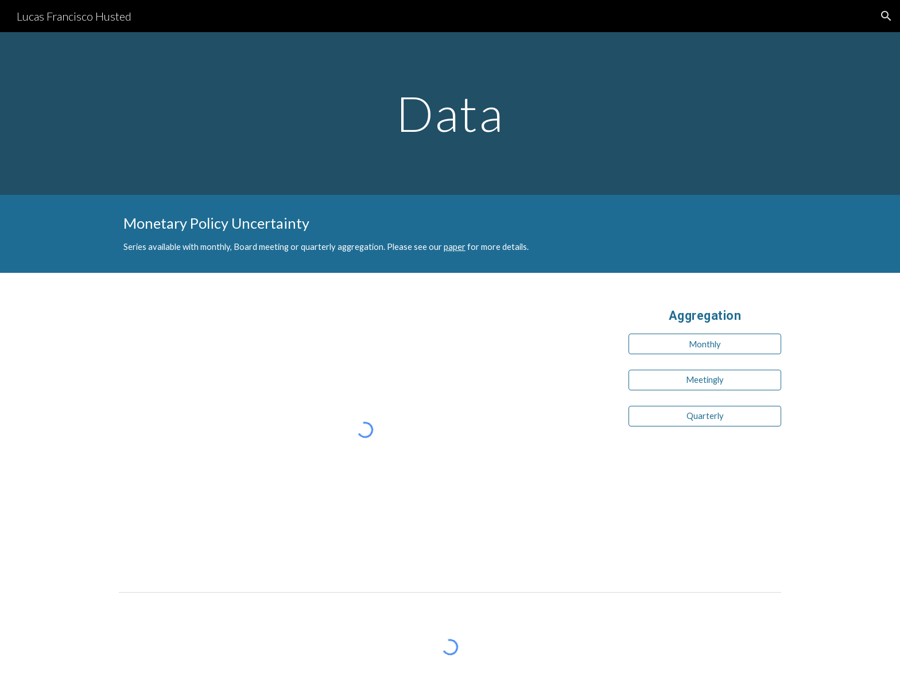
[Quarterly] (705, 415)
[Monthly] (705, 344)
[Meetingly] (705, 380)
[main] (450, 113)
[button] (886, 16)
